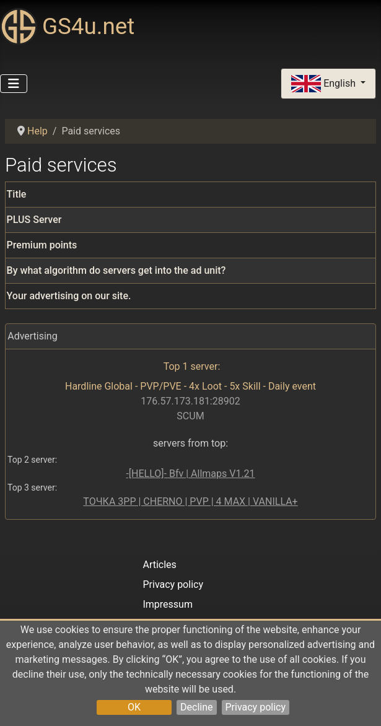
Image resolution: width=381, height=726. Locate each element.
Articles (159, 565)
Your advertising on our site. (69, 296)
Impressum (167, 604)
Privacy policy (256, 707)
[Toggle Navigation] (13, 83)
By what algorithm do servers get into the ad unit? (116, 270)
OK (134, 707)
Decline (196, 707)
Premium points (42, 245)
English (324, 84)
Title (17, 194)
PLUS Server (34, 219)
